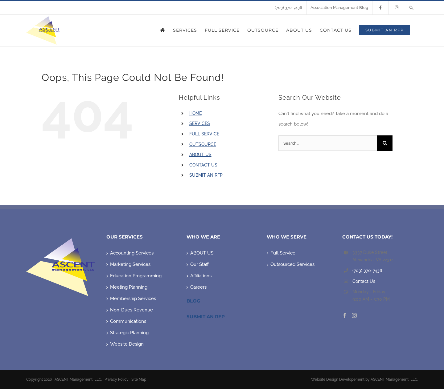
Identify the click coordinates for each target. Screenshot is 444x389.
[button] (411, 7)
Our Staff (199, 264)
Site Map (138, 379)
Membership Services (133, 298)
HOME (195, 113)
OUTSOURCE (202, 144)
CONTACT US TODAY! (367, 237)
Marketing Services (130, 264)
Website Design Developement (337, 379)
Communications (128, 321)
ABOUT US (200, 154)
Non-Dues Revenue (131, 310)
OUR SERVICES (124, 237)
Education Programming (136, 276)
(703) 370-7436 (367, 270)
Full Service (282, 253)
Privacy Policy (117, 379)
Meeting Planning (128, 287)
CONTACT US (203, 164)
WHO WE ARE (203, 237)
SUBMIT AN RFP (206, 175)
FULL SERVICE (204, 133)
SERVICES (199, 123)
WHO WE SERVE (286, 237)
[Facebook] (344, 315)
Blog (193, 301)
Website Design (127, 344)
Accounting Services (132, 253)
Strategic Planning (129, 332)
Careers (198, 287)
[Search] (385, 143)
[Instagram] (354, 315)
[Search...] (327, 143)
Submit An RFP (206, 316)
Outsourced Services (292, 264)
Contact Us (363, 281)
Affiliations (201, 276)
